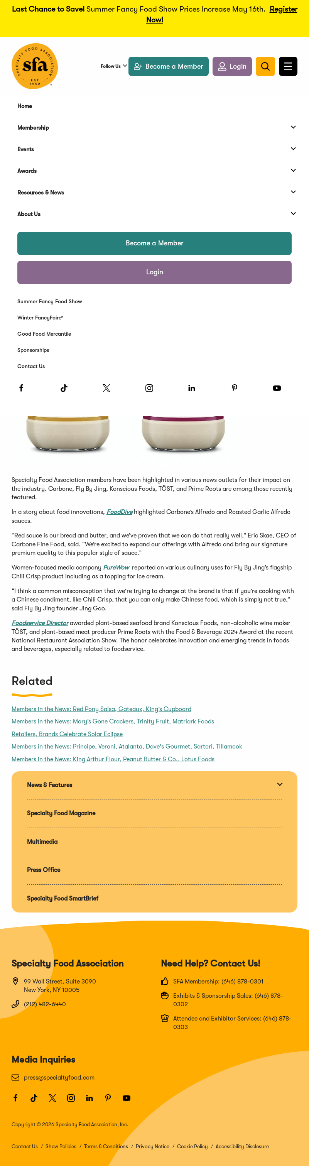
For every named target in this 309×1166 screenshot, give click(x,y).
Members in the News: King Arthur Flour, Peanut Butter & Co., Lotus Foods (113, 759)
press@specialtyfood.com (53, 1077)
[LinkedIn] (195, 391)
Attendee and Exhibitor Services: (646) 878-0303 (226, 1022)
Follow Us (110, 66)
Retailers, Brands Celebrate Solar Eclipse (67, 734)
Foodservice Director (40, 623)
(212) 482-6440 (39, 1004)
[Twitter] (110, 391)
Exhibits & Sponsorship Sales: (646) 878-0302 (222, 1000)
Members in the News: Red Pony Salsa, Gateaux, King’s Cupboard (101, 709)
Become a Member (155, 243)
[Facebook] (24, 391)
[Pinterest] (238, 391)
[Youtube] (280, 391)
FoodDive (119, 512)
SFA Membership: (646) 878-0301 (212, 981)
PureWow (116, 567)
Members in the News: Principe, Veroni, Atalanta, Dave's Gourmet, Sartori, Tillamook (127, 746)
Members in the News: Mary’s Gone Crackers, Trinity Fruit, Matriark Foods (113, 721)
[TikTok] (67, 391)
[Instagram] (152, 391)
